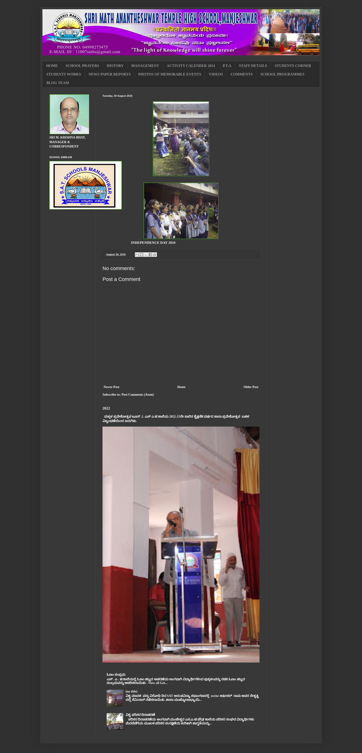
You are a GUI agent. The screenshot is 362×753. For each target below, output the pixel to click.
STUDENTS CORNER (293, 66)
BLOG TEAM (57, 83)
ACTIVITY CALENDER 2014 (191, 66)
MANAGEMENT (145, 66)
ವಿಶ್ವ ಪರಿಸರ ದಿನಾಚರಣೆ (140, 715)
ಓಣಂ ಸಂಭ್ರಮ (116, 674)
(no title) (131, 691)
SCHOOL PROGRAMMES (282, 74)
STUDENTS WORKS (63, 74)
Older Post (251, 387)
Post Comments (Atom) (137, 394)
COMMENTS (242, 74)
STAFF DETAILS (253, 66)
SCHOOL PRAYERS (82, 66)
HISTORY (115, 66)
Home (181, 387)
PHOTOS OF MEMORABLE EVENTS (169, 74)
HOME (52, 66)
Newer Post (111, 387)
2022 (106, 408)
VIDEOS (216, 74)
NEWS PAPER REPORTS (110, 74)
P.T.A (227, 66)
